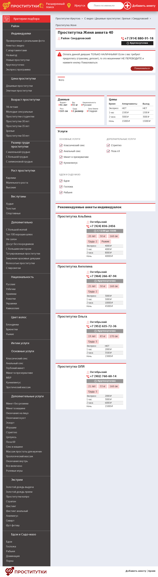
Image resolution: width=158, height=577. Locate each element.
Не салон (11, 239)
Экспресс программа (18, 69)
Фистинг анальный (17, 511)
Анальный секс (14, 363)
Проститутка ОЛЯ (71, 366)
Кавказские (12, 308)
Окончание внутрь (17, 461)
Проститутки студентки (20, 116)
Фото (61, 80)
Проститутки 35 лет (17, 126)
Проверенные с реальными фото (25, 41)
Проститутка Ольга (72, 316)
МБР (8, 377)
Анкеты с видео (15, 45)
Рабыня (10, 551)
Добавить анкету (135, 571)
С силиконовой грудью (19, 161)
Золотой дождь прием (19, 492)
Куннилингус (13, 382)
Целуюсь (11, 437)
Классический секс (17, 358)
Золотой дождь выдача (20, 487)
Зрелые (10, 131)
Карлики (11, 178)
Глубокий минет (15, 368)
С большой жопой (16, 229)
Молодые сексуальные (19, 112)
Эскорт (10, 423)
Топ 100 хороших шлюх (19, 234)
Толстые (11, 208)
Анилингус (12, 516)
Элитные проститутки (19, 90)
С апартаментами (16, 50)
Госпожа (11, 546)
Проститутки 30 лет (17, 121)
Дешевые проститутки (19, 86)
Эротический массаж (18, 387)
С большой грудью (17, 157)
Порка (9, 561)
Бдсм (9, 541)
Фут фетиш (12, 525)
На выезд (11, 55)
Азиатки (11, 298)
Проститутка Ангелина (75, 266)
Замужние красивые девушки (23, 258)
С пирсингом (13, 268)
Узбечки (10, 289)
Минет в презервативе (19, 373)
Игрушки (11, 427)
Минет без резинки (17, 403)
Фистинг (11, 506)
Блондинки (12, 324)
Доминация (13, 556)
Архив (151, 571)
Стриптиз (11, 432)
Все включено (14, 466)
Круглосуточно (15, 65)
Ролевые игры (14, 471)
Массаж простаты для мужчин (24, 451)
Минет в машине (15, 408)
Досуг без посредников (20, 244)
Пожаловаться (142, 68)
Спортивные (13, 213)
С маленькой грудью (18, 152)
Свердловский (76, 39)
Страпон (11, 501)
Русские (10, 284)
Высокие (11, 187)
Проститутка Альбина (74, 216)
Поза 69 (10, 442)
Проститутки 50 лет (17, 136)
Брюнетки (12, 329)
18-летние (12, 107)
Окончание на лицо (17, 413)
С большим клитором (18, 249)
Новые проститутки (18, 60)
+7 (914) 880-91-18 (139, 38)
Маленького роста (17, 182)
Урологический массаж (19, 456)
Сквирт (10, 520)
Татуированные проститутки (23, 253)
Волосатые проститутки (20, 263)
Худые (10, 204)
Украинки (11, 303)
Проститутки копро (17, 496)
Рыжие (10, 334)
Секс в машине (14, 447)
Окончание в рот (16, 418)
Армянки (11, 294)
